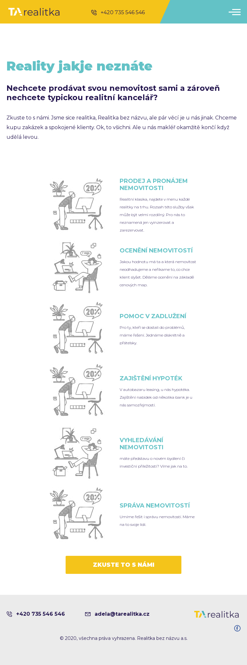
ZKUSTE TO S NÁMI (123, 564)
